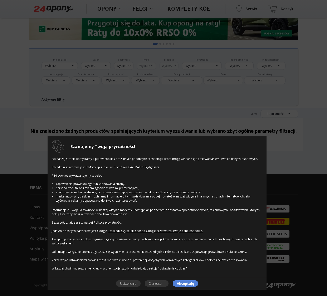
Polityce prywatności (107, 222)
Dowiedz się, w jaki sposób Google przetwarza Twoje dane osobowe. (155, 231)
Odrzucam (156, 283)
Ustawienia (128, 283)
